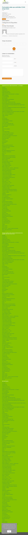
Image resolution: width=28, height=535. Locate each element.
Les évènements (5, 218)
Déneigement (4, 88)
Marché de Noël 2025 (5, 222)
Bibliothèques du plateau (6, 214)
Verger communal (5, 115)
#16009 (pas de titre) (6, 91)
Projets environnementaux (6, 108)
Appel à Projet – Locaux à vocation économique (10, 228)
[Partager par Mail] (23, 43)
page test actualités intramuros (7, 145)
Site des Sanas (4, 206)
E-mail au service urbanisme (7, 175)
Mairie (3, 10)
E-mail (15, 62)
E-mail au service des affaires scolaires (8, 174)
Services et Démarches (6, 158)
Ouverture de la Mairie (6, 147)
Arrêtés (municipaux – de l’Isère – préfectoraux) (10, 167)
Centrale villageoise (5, 119)
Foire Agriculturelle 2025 (6, 221)
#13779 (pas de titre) (6, 220)
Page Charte (4, 149)
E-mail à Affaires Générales (6, 171)
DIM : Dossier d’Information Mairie (8, 112)
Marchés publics (5, 246)
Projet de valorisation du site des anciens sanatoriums (11, 103)
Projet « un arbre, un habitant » (7, 114)
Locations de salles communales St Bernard (9, 190)
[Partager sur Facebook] (5, 43)
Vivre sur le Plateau (5, 209)
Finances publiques (5, 95)
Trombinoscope (4, 208)
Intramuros (4, 139)
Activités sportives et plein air (7, 201)
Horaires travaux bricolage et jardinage (9, 157)
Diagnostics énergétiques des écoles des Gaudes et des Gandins (13, 111)
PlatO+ (3, 143)
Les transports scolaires (6, 163)
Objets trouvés (4, 225)
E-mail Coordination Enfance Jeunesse (8, 177)
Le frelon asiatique (5, 122)
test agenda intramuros (6, 197)
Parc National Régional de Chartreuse (8, 150)
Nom (15, 58)
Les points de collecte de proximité (8, 185)
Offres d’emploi (4, 227)
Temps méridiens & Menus (6, 165)
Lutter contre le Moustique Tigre (7, 123)
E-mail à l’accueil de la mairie (7, 173)
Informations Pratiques (6, 162)
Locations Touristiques (6, 205)
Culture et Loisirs (5, 213)
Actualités (3, 87)
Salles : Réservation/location (7, 229)
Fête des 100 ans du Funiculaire (7, 202)
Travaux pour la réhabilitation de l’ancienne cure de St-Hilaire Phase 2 (14, 107)
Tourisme (3, 200)
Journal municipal (5, 141)
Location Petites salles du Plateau (8, 132)
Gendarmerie (4, 217)
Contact (3, 116)
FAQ (3, 127)
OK (9, 531)
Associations (4, 212)
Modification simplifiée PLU (6, 194)
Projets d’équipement (6, 100)
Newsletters (4, 142)
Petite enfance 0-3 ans (6, 184)
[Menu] (25, 2)
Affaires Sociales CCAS (6, 166)
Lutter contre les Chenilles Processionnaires (9, 135)
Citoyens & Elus (4, 89)
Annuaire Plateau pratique (6, 210)
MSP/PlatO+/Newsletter (6, 136)
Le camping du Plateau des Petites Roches (9, 204)
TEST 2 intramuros (5, 196)
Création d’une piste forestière (7, 110)
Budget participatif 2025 (6, 92)
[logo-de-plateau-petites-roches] (11, 2)
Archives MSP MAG (5, 138)
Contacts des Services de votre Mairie (8, 169)
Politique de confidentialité (6, 151)
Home (3, 130)
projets (3, 154)
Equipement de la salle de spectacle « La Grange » (10, 93)
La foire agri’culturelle (5, 131)
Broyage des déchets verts (6, 186)
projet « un (4, 153)
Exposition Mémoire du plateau (7, 216)
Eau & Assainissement (6, 178)
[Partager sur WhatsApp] (17, 43)
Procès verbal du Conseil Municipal (8, 99)
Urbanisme (4, 193)
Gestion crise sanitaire (6, 128)
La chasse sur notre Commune (7, 120)
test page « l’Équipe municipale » (7, 198)
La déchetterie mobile (6, 188)
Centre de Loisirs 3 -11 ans (6, 182)
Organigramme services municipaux (8, 146)
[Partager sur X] (11, 43)
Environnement (4, 118)
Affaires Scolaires (5, 159)
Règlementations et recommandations (8, 155)
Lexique (3, 224)
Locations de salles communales (7, 134)
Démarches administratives (6, 170)
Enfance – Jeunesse (5, 179)
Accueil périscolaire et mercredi (7, 161)
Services (3, 231)
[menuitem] (25, 2)
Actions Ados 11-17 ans (6, 181)
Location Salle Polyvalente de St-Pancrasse (9, 189)
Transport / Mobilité (5, 192)
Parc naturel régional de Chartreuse (8, 124)
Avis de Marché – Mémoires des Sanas (8, 102)
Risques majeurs (5, 126)
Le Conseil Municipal (5, 96)
